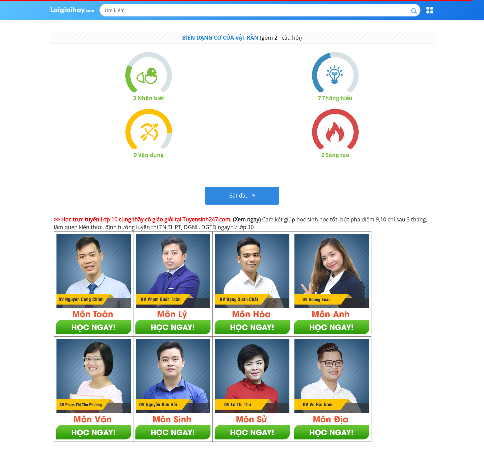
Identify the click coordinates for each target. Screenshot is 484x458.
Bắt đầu (242, 195)
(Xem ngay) (247, 219)
